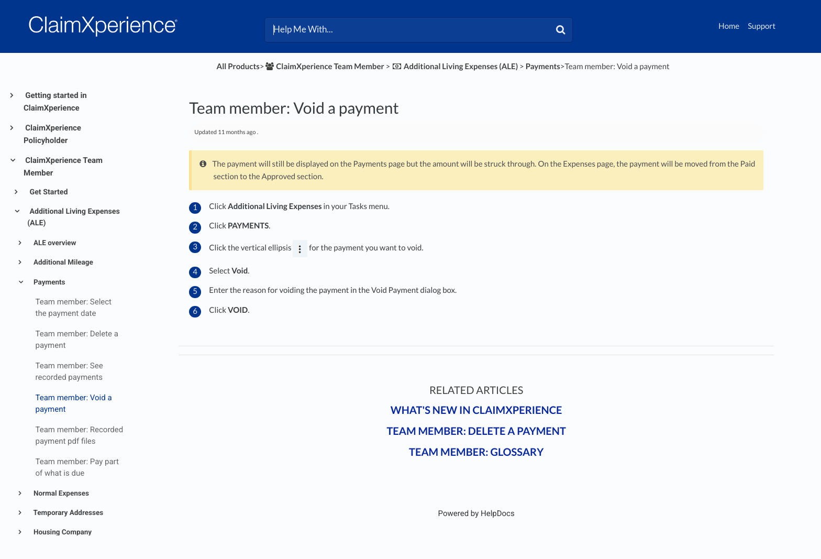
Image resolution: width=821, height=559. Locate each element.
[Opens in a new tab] (476, 513)
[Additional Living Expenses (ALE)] (455, 66)
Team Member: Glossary (476, 452)
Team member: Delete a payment (475, 431)
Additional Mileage (62, 262)
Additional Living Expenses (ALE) (73, 217)
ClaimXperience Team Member (63, 167)
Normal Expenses (60, 493)
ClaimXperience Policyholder (52, 134)
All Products (238, 66)
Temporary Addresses (68, 513)
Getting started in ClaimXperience (55, 102)
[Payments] (543, 66)
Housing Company (62, 532)
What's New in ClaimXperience (476, 410)
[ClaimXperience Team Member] (324, 66)
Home (728, 26)
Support (761, 26)
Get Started (48, 192)
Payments (48, 282)
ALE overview (54, 243)
